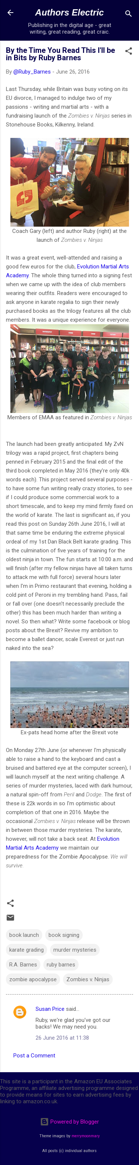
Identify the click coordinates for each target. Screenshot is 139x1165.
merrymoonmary (86, 1136)
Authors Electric (69, 12)
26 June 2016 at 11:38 (62, 1037)
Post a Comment (34, 1055)
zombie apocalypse (33, 979)
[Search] (128, 15)
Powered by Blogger (69, 1121)
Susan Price (50, 1009)
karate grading (26, 949)
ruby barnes (61, 964)
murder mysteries (74, 949)
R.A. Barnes (23, 964)
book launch (24, 935)
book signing (64, 935)
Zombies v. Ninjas (87, 979)
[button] (128, 52)
